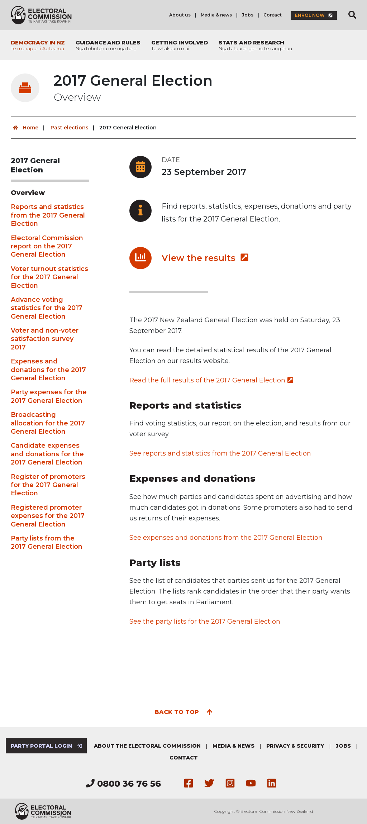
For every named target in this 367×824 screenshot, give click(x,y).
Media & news (216, 15)
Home (24, 127)
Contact (272, 15)
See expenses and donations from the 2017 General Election (226, 538)
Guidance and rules (108, 45)
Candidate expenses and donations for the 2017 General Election (47, 454)
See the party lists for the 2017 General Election (204, 621)
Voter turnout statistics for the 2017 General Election (49, 277)
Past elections (70, 127)
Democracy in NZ (38, 45)
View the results (205, 258)
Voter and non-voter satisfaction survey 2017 (44, 339)
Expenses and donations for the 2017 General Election (48, 369)
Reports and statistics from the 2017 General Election (48, 215)
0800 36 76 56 (123, 783)
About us (179, 15)
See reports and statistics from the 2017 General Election (220, 453)
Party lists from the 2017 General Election (46, 542)
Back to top (183, 711)
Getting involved (179, 45)
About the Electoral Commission (147, 746)
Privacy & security (295, 746)
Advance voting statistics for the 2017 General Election (46, 308)
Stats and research (255, 45)
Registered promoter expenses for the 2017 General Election (48, 516)
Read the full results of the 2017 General (211, 380)
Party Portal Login (46, 746)
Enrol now (314, 15)
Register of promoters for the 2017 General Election (48, 485)
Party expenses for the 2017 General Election (49, 396)
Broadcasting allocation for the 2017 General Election (48, 423)
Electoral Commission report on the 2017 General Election (47, 246)
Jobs (247, 15)
